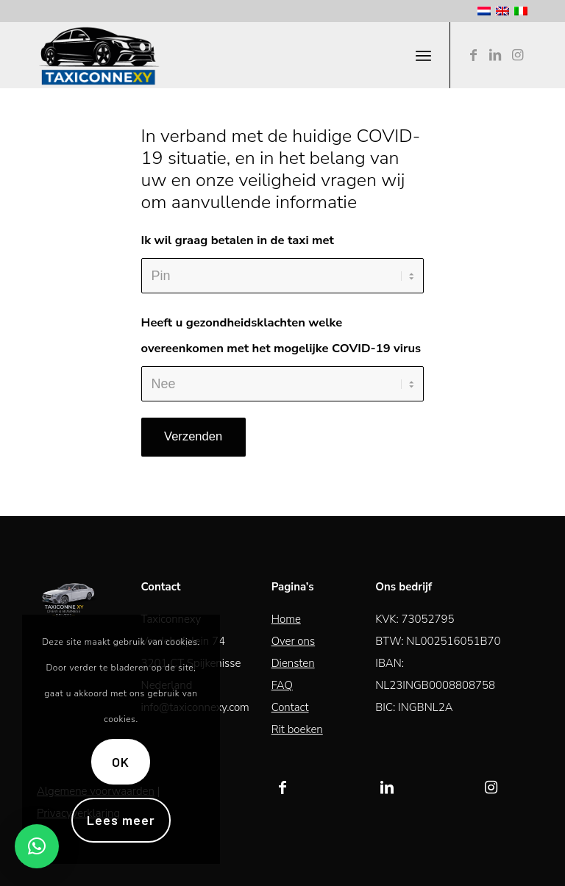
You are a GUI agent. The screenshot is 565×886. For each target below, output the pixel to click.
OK (120, 762)
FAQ (282, 685)
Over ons (293, 641)
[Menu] (423, 55)
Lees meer (120, 820)
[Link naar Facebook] (473, 55)
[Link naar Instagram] (517, 55)
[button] (37, 846)
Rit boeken (297, 729)
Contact (290, 707)
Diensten (293, 663)
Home (286, 619)
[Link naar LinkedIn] (495, 55)
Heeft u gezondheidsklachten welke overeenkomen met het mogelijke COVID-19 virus (281, 335)
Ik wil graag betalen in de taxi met (237, 240)
